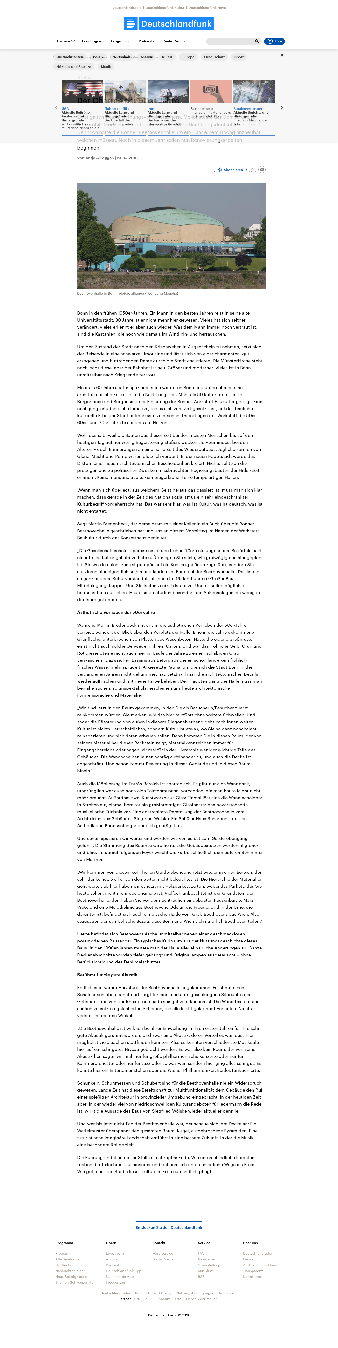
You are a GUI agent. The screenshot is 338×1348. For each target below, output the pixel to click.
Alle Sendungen (69, 1259)
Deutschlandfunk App (123, 1271)
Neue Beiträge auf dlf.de (75, 1276)
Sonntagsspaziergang (90, 57)
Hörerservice (163, 1253)
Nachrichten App (120, 1276)
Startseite (61, 57)
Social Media (163, 1259)
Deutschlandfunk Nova (207, 8)
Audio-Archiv (174, 41)
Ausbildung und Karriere (262, 1265)
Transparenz (253, 1271)
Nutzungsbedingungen (195, 1293)
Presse (248, 1259)
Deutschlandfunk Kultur (165, 8)
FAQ (201, 1253)
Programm (120, 41)
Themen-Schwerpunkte (74, 1282)
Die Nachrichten (69, 1265)
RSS (201, 1276)
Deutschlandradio (127, 8)
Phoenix (163, 1299)
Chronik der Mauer (201, 1299)
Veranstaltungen (211, 1265)
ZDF (148, 1299)
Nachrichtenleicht (70, 1271)
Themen (63, 41)
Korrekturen (252, 1276)
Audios (111, 1259)
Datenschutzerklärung (153, 1293)
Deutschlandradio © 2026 (169, 1315)
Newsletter (206, 1259)
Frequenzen (115, 1282)
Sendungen (91, 41)
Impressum (228, 1293)
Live (275, 41)
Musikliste (206, 1271)
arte (178, 1299)
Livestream (115, 1253)
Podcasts (146, 41)
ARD (136, 1299)
